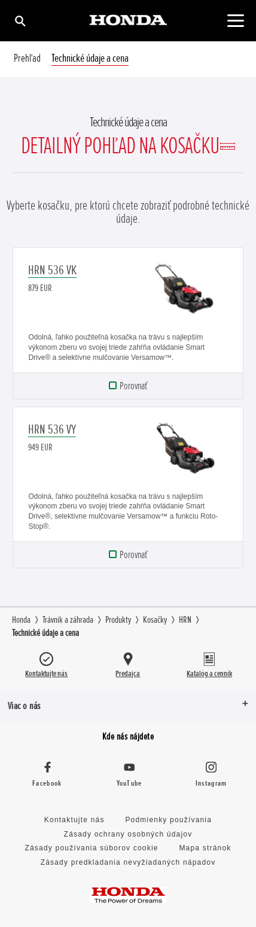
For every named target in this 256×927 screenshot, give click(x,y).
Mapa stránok (205, 848)
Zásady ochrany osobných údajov (128, 834)
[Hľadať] (19, 20)
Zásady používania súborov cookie (91, 848)
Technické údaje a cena (90, 58)
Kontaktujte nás (74, 820)
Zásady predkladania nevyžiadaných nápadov (128, 862)
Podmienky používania (168, 820)
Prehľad (27, 58)
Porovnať (133, 385)
